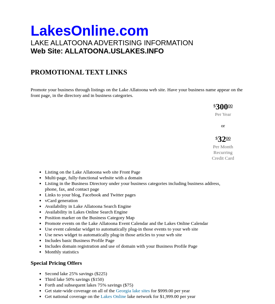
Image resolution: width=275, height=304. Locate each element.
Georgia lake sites (133, 290)
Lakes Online (113, 296)
